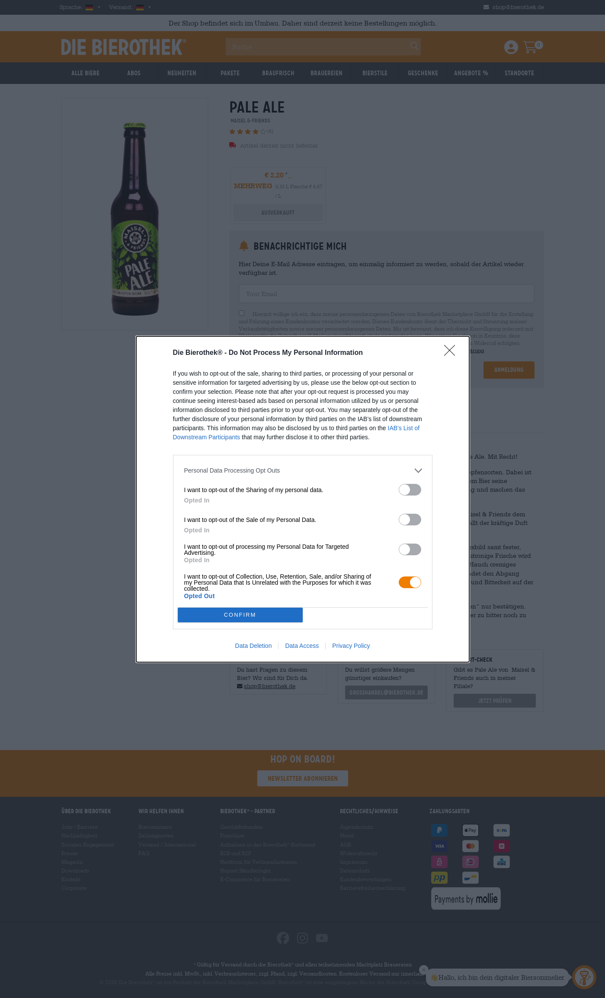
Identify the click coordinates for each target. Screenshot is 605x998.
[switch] (410, 490)
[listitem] (302, 470)
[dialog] (302, 499)
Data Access (302, 645)
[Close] (452, 353)
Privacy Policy (351, 645)
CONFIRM (240, 615)
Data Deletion (253, 645)
